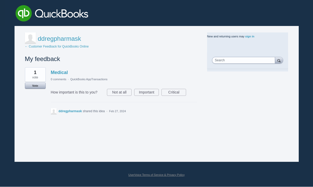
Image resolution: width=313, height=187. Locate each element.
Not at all (122, 93)
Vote (35, 85)
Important (149, 93)
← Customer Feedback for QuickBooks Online (57, 46)
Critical (177, 93)
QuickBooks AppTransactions (88, 79)
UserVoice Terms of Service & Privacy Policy (156, 174)
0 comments (58, 79)
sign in (249, 36)
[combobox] (245, 60)
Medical (59, 72)
